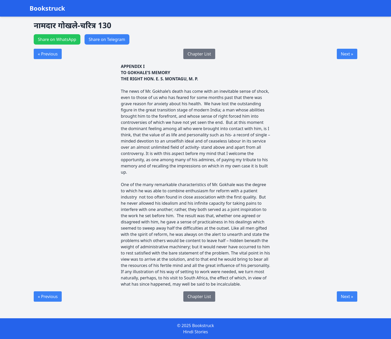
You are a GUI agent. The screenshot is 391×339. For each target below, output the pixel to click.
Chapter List (199, 54)
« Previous (48, 54)
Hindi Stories (195, 332)
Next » (347, 54)
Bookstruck (47, 8)
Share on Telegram (107, 39)
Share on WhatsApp (57, 39)
